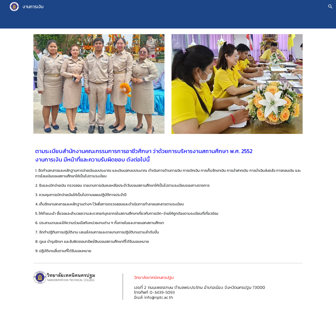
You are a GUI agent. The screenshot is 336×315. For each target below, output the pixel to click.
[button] (330, 6)
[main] (168, 200)
